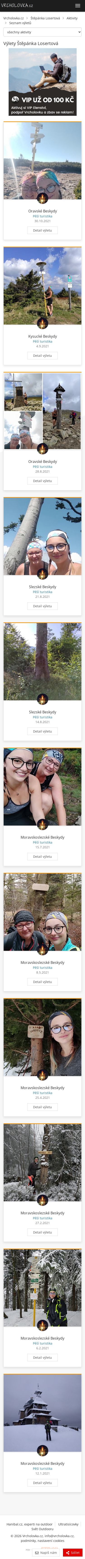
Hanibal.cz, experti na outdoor (30, 1524)
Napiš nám (46, 1552)
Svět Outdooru (42, 1529)
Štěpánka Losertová (45, 18)
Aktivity (72, 18)
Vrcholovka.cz (13, 18)
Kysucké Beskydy (42, 336)
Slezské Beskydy (42, 586)
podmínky (28, 1541)
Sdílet (73, 1552)
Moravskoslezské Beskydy (42, 837)
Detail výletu (42, 230)
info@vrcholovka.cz (59, 1536)
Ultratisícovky (68, 1524)
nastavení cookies (51, 1541)
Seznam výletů (20, 23)
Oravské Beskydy (42, 211)
